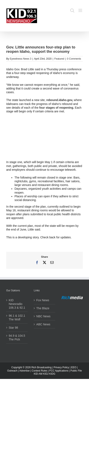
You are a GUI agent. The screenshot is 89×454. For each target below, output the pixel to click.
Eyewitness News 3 (20, 58)
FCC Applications (58, 370)
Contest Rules (39, 370)
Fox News (42, 300)
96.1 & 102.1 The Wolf (17, 317)
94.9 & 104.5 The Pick (17, 337)
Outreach (12, 370)
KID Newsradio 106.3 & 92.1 (17, 304)
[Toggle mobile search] (72, 10)
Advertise (24, 370)
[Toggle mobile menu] (80, 10)
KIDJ (45, 373)
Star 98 (13, 327)
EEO (73, 367)
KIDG (52, 373)
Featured (59, 58)
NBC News (43, 316)
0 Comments (74, 58)
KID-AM (38, 373)
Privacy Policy (61, 367)
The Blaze (42, 308)
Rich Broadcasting (41, 367)
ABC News (43, 324)
